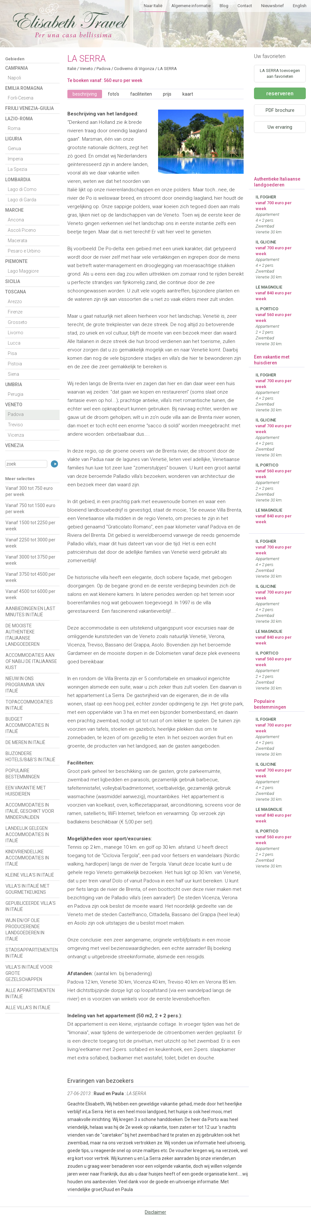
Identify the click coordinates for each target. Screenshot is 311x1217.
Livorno (15, 332)
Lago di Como (22, 189)
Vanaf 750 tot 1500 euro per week (30, 508)
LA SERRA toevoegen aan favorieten (280, 73)
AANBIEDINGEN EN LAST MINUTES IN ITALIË (30, 611)
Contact (244, 5)
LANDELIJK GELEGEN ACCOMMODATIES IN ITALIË (27, 834)
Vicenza (16, 435)
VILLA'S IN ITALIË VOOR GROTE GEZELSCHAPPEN (29, 973)
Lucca (14, 343)
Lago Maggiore (23, 271)
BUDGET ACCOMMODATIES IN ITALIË (27, 725)
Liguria (13, 138)
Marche (14, 210)
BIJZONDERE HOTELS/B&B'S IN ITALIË (30, 756)
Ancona (16, 219)
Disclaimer (155, 1212)
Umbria (13, 384)
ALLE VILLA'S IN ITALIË (28, 1007)
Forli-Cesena (20, 97)
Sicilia (12, 281)
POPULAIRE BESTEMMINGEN (23, 773)
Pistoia (15, 363)
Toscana (15, 291)
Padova (16, 414)
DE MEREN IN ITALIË (25, 742)
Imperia (15, 158)
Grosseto (17, 322)
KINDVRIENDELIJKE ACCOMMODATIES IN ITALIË (27, 858)
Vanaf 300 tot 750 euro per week (29, 491)
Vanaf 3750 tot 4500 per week (30, 577)
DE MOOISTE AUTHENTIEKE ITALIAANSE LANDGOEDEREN (23, 635)
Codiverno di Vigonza (134, 68)
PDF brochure (280, 110)
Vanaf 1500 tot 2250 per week (30, 525)
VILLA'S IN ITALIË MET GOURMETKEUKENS (28, 889)
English (299, 5)
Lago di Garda (22, 199)
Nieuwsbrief (272, 5)
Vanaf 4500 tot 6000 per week (30, 594)
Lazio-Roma (19, 118)
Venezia (14, 445)
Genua (14, 148)
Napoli (14, 77)
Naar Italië (153, 5)
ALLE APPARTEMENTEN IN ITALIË (30, 993)
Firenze (15, 311)
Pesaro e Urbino (24, 251)
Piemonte (16, 261)
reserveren (280, 93)
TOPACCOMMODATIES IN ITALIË (29, 705)
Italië (71, 68)
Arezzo (15, 301)
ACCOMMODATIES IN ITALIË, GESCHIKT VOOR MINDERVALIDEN (30, 811)
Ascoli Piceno (22, 230)
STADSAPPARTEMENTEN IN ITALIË (32, 953)
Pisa (12, 353)
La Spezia (17, 169)
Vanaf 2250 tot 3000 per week (30, 543)
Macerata (17, 240)
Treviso (15, 424)
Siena (13, 374)
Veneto (13, 404)
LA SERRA (167, 68)
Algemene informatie (191, 5)
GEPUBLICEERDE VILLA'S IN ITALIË (31, 906)
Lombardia (17, 179)
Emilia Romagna (24, 88)
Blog (224, 5)
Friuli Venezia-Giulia (29, 108)
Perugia (15, 394)
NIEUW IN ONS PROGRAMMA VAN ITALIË (25, 684)
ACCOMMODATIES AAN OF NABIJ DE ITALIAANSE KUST (31, 661)
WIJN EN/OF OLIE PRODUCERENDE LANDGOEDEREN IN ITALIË (25, 929)
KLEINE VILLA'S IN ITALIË (30, 875)
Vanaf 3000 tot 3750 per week (30, 560)
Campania (16, 68)
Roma (14, 128)
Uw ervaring (280, 127)
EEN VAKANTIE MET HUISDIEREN (26, 791)
